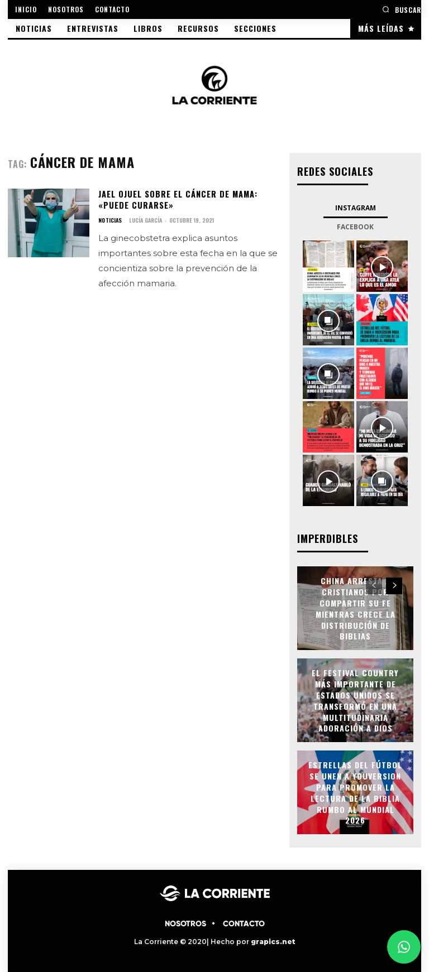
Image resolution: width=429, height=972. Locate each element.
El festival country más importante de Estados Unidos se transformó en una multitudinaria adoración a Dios (355, 699)
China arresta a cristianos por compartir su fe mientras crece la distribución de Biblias (355, 607)
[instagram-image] (328, 265)
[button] (401, 9)
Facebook (355, 226)
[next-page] (394, 584)
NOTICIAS (109, 220)
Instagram (355, 207)
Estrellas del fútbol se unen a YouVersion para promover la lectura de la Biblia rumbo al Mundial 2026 (355, 791)
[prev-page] (374, 584)
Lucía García (144, 219)
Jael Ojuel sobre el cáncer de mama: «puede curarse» (176, 199)
